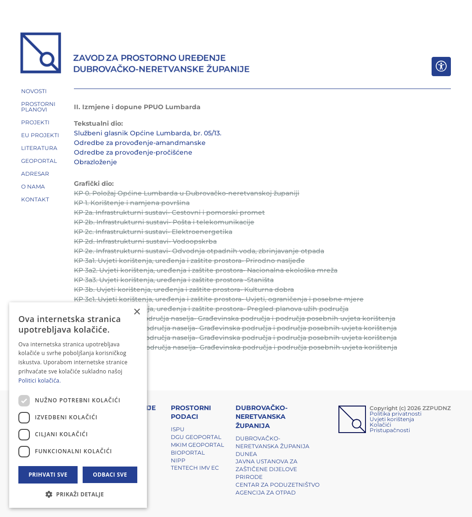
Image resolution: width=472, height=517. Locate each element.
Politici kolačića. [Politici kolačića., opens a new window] (39, 380)
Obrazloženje (95, 162)
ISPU (178, 429)
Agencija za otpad (266, 492)
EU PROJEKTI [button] (40, 135)
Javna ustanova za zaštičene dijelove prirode (267, 469)
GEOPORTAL (39, 160)
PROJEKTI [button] (35, 122)
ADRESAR (35, 173)
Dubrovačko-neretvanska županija (272, 442)
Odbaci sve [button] (110, 474)
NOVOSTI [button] (34, 91)
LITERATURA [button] (39, 148)
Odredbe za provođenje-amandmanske (140, 143)
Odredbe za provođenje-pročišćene (133, 152)
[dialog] (78, 405)
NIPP (178, 460)
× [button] (136, 312)
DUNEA (246, 453)
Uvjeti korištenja (392, 419)
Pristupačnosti (390, 430)
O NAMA (33, 186)
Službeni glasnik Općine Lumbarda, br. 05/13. (147, 133)
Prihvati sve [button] (47, 474)
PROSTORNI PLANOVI (38, 106)
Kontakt (35, 199)
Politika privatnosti (395, 413)
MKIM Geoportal (197, 444)
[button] (78, 494)
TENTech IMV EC (195, 467)
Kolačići (380, 424)
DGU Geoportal (196, 437)
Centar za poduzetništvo (278, 484)
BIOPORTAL (188, 452)
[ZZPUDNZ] (135, 54)
